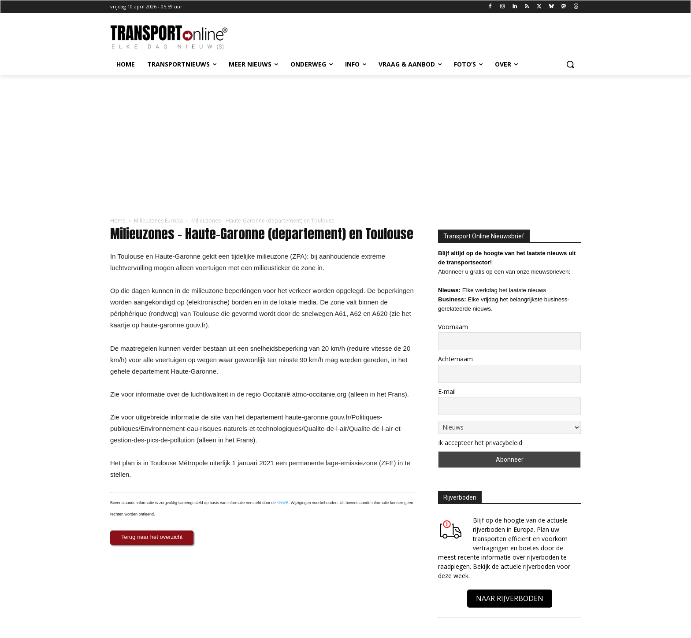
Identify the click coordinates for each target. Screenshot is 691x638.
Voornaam (453, 327)
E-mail (447, 391)
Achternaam (455, 359)
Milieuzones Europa (158, 220)
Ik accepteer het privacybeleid (480, 442)
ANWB (283, 503)
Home (118, 220)
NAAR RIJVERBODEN (509, 598)
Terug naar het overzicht (151, 537)
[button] (570, 64)
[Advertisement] (345, 141)
